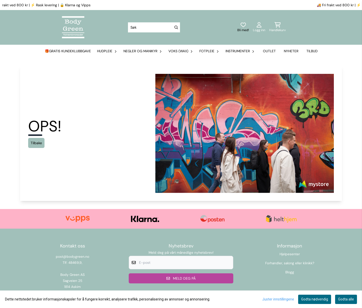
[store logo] (73, 27)
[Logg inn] (243, 27)
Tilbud (312, 51)
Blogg (289, 272)
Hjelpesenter (290, 254)
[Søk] (154, 27)
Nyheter (291, 51)
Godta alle (346, 299)
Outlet (269, 51)
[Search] (176, 27)
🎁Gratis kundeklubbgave (68, 51)
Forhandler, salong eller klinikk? (289, 263)
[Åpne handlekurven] (277, 27)
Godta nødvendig (314, 299)
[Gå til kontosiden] (259, 27)
